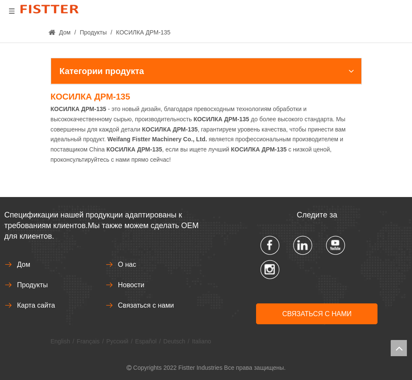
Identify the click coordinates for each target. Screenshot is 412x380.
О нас (127, 264)
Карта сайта (36, 305)
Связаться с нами (146, 305)
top (399, 348)
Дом (23, 264)
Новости (131, 285)
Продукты (32, 285)
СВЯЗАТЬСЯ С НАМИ (316, 313)
